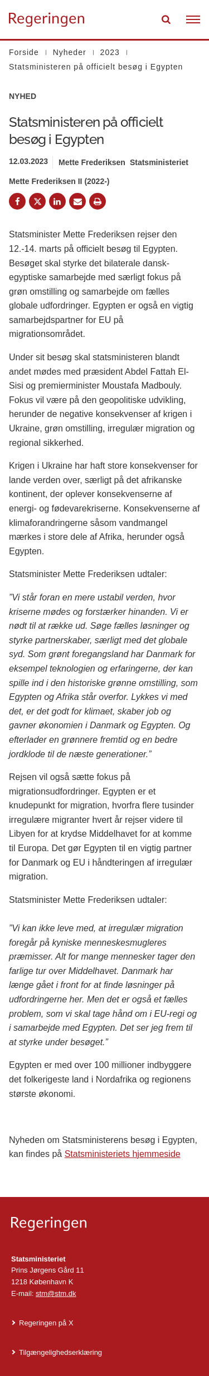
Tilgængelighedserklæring (60, 1352)
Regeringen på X (46, 1323)
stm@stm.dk (56, 1293)
